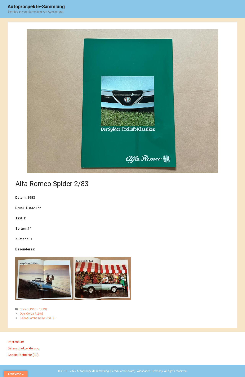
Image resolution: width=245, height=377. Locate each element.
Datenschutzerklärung (23, 348)
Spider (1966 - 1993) (33, 309)
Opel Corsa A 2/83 (32, 313)
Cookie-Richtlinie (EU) (23, 355)
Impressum (16, 342)
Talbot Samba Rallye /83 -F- (38, 318)
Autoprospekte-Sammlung (36, 6)
